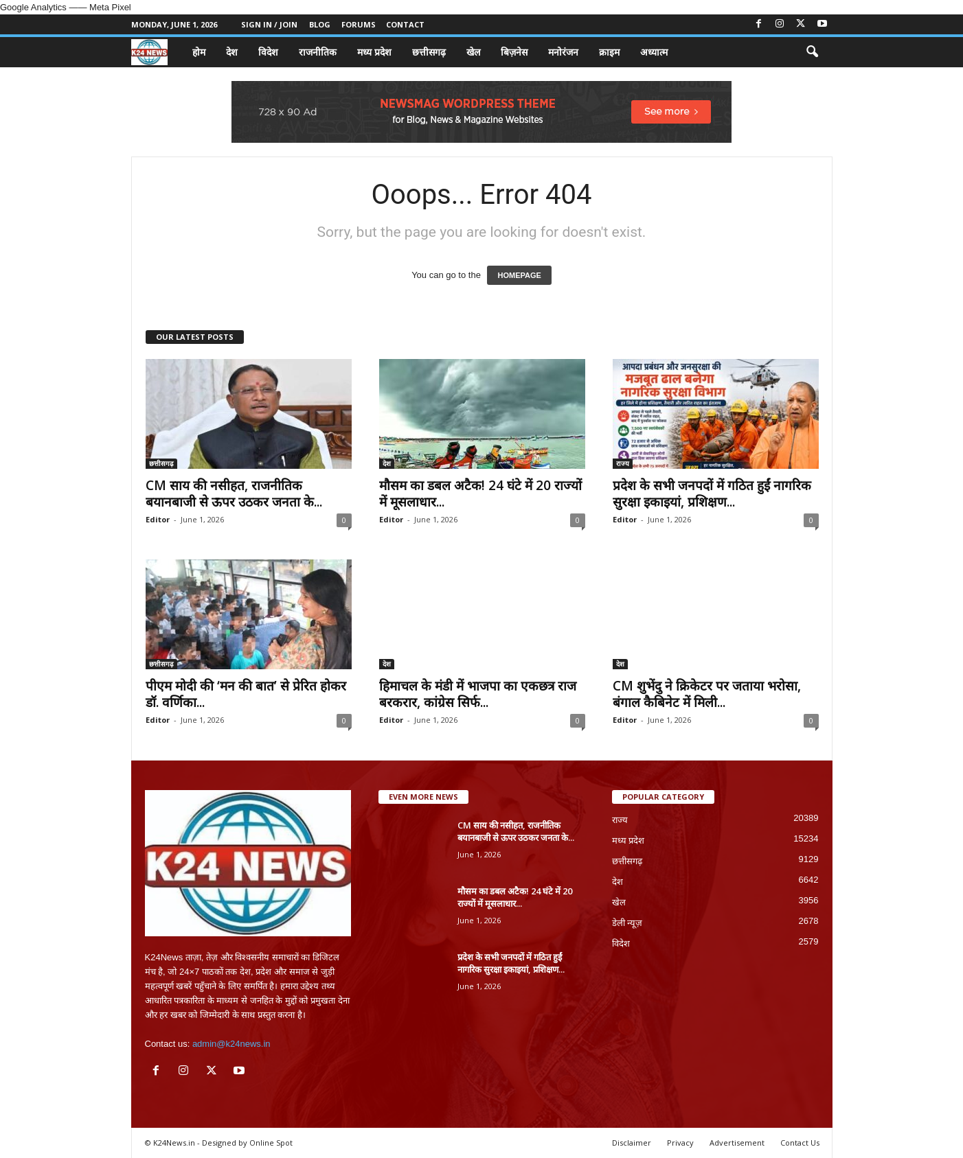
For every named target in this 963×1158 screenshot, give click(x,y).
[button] (812, 52)
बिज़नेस (514, 51)
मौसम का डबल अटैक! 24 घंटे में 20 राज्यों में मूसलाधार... (480, 493)
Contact (405, 24)
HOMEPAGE (519, 275)
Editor (158, 519)
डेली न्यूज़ (627, 923)
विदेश (268, 51)
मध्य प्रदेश (374, 51)
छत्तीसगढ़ (429, 51)
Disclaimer (631, 1142)
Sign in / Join (269, 24)
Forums (358, 24)
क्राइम (609, 51)
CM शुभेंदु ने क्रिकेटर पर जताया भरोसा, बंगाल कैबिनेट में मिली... (707, 694)
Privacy (680, 1142)
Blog (319, 24)
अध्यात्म (654, 51)
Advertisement (737, 1142)
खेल (473, 51)
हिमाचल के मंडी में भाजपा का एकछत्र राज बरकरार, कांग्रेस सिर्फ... (477, 694)
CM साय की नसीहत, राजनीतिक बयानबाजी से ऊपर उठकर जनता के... (234, 493)
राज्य (622, 463)
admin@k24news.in (231, 1044)
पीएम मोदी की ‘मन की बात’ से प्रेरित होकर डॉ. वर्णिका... (246, 694)
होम (198, 51)
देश (232, 51)
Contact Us (799, 1142)
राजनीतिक (318, 51)
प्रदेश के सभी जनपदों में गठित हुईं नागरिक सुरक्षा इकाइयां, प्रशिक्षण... (712, 493)
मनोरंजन (563, 51)
